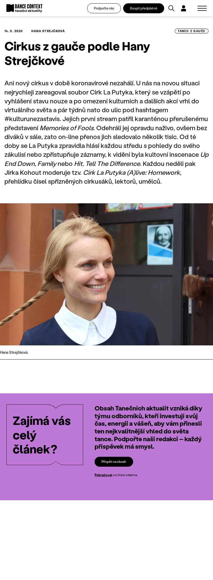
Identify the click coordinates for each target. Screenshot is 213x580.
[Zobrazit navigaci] (202, 8)
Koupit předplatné (143, 8)
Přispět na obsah (114, 462)
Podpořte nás (104, 8)
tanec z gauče (192, 31)
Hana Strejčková (48, 31)
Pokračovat (103, 475)
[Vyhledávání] (171, 8)
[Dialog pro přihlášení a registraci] (184, 8)
